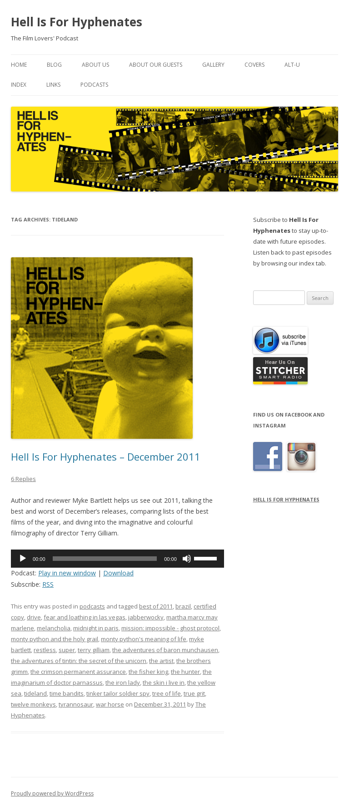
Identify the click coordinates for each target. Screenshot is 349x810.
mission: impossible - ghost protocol (170, 628)
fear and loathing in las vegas (84, 617)
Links (53, 84)
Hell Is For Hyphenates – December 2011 (105, 456)
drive (34, 617)
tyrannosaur (76, 704)
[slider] (105, 558)
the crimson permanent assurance (78, 672)
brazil (183, 606)
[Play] (22, 558)
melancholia (53, 628)
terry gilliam (94, 650)
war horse (110, 704)
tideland (35, 693)
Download (118, 573)
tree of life (166, 693)
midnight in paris (96, 628)
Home (19, 65)
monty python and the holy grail (54, 639)
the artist (161, 661)
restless (45, 650)
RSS (48, 584)
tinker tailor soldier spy (118, 693)
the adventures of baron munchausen (165, 650)
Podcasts (94, 84)
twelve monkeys (33, 704)
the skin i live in (163, 682)
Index (18, 84)
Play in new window (67, 573)
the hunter (185, 672)
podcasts (92, 606)
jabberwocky (146, 617)
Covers (254, 65)
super (67, 650)
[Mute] (186, 558)
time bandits (67, 693)
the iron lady (122, 682)
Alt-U (292, 65)
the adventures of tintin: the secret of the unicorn (78, 661)
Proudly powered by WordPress (52, 793)
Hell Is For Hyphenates (76, 22)
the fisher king (148, 672)
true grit (194, 693)
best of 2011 (156, 606)
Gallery (213, 65)
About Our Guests (155, 65)
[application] (117, 559)
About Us (95, 65)
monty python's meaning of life (143, 639)
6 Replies (23, 479)
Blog (54, 65)
